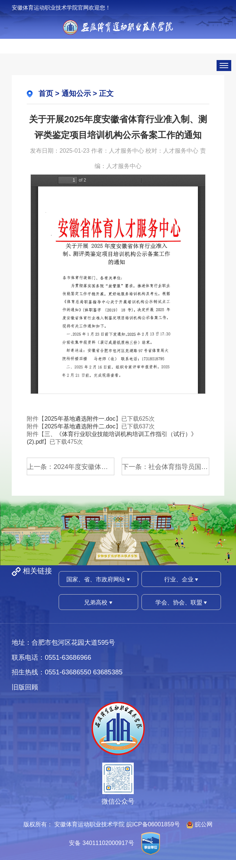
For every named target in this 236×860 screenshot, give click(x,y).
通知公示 (76, 93)
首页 (45, 93)
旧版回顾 (25, 687)
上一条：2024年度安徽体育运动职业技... (70, 466)
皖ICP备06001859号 (153, 824)
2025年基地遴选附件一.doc (79, 419)
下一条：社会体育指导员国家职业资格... (165, 466)
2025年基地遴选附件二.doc (79, 426)
